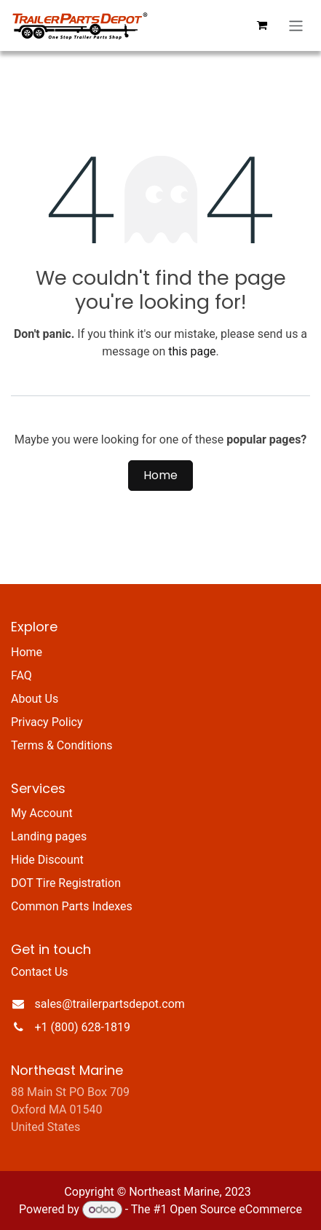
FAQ (21, 675)
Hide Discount (47, 860)
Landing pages (49, 836)
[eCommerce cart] (262, 25)
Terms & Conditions (62, 745)
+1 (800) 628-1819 (82, 1027)
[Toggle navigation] (296, 26)
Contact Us (39, 972)
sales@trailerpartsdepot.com (110, 1004)
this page (191, 351)
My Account (42, 813)
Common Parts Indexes (71, 906)
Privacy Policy (47, 722)
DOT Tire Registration (66, 883)
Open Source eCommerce (236, 1209)
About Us (34, 699)
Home (160, 475)
